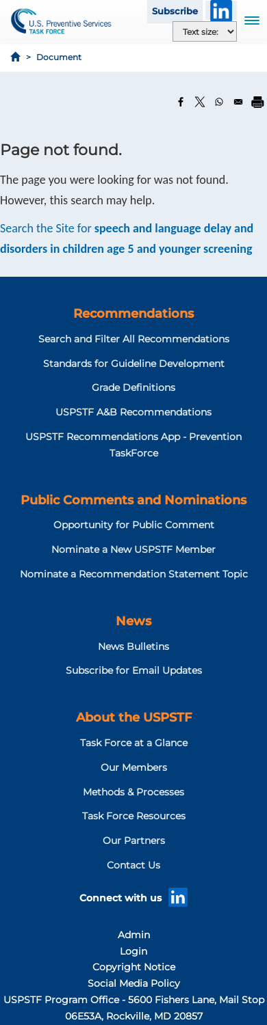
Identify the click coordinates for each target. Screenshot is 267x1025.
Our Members (134, 767)
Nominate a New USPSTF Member (133, 549)
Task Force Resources (134, 816)
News (133, 621)
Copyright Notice (133, 967)
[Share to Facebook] (181, 102)
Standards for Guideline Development (134, 363)
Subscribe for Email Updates (134, 670)
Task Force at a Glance (134, 743)
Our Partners (134, 840)
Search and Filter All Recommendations (133, 339)
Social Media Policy (134, 983)
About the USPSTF (134, 717)
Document (58, 57)
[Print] (257, 102)
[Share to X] (200, 102)
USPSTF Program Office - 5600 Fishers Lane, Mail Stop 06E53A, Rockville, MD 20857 (133, 1008)
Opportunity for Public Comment (133, 525)
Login (133, 951)
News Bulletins (133, 646)
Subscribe (175, 10)
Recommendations (133, 313)
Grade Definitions (133, 387)
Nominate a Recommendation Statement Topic (134, 574)
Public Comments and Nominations (133, 500)
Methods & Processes (133, 792)
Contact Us (133, 865)
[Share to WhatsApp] (219, 102)
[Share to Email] (238, 102)
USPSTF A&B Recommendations (133, 412)
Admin (134, 935)
